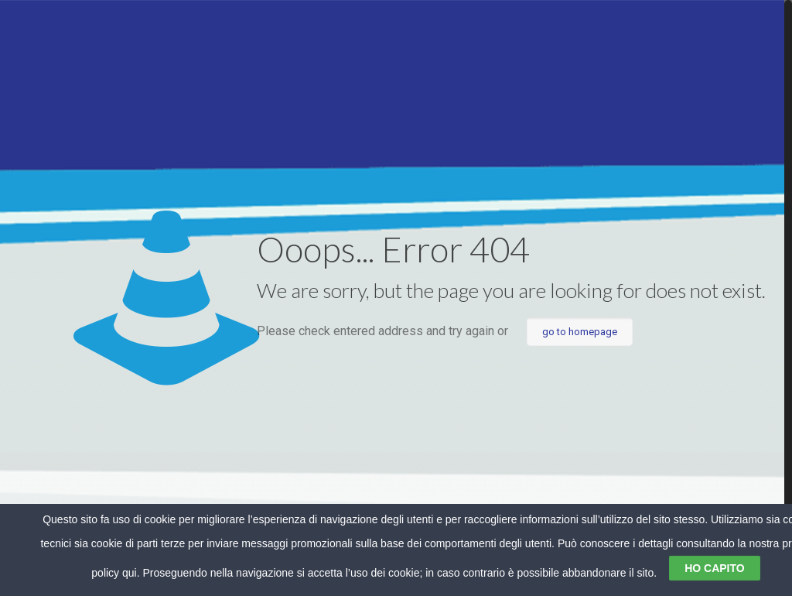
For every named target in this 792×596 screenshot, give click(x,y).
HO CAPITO (714, 568)
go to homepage (579, 331)
